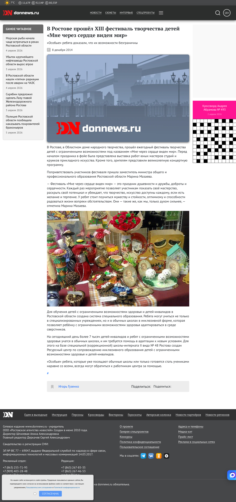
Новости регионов (217, 415)
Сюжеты (110, 12)
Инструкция (59, 415)
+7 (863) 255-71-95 (15, 467)
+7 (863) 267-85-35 (73, 467)
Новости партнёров (188, 415)
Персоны (77, 415)
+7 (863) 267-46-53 (73, 471)
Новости (96, 12)
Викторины (116, 415)
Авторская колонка (158, 415)
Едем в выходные (35, 415)
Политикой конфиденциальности (67, 487)
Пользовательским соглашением (39, 487)
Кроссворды (96, 415)
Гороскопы (135, 415)
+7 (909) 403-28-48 (15, 471)
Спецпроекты (146, 12)
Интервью (126, 12)
